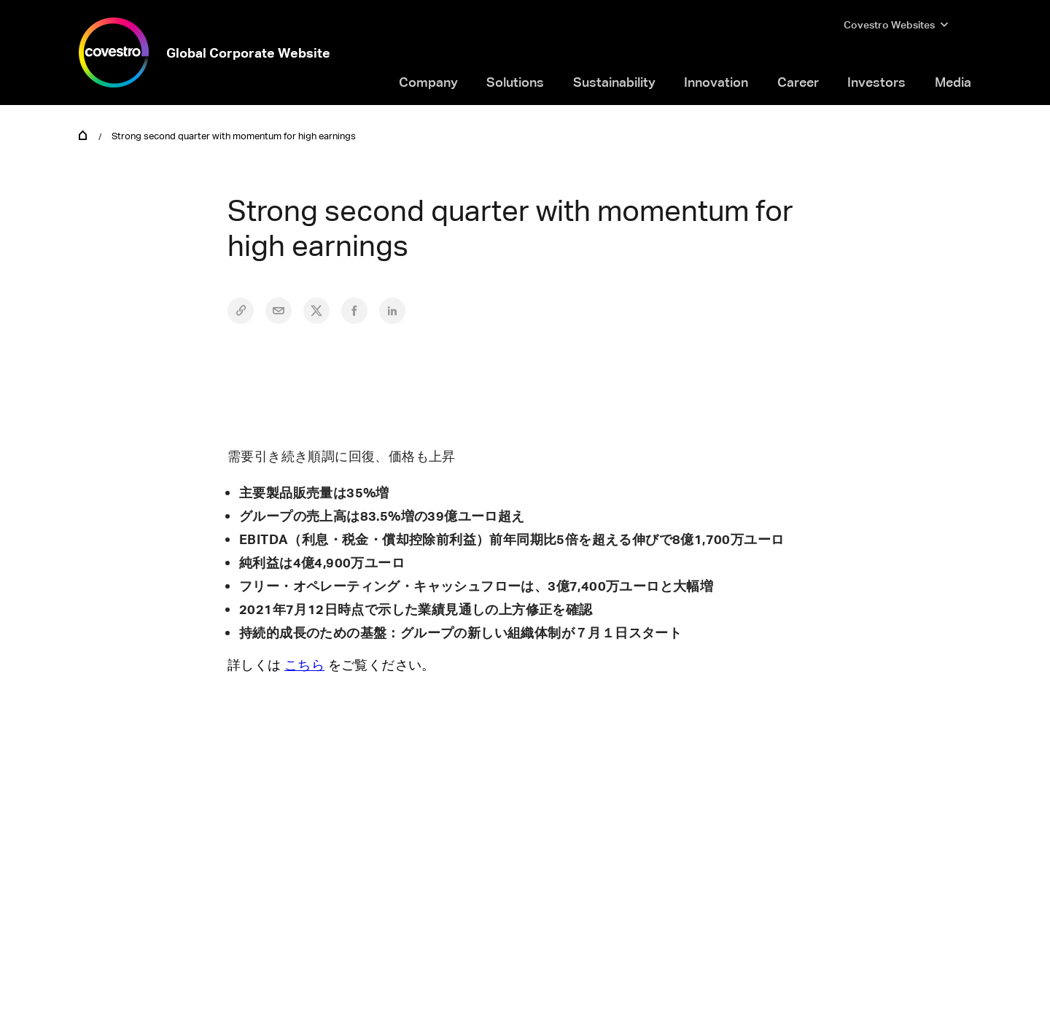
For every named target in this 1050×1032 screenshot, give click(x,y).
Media (953, 82)
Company (428, 82)
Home (83, 134)
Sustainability (614, 82)
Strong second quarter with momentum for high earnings (234, 135)
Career (798, 82)
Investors (876, 82)
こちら (304, 664)
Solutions (515, 82)
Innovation (716, 82)
